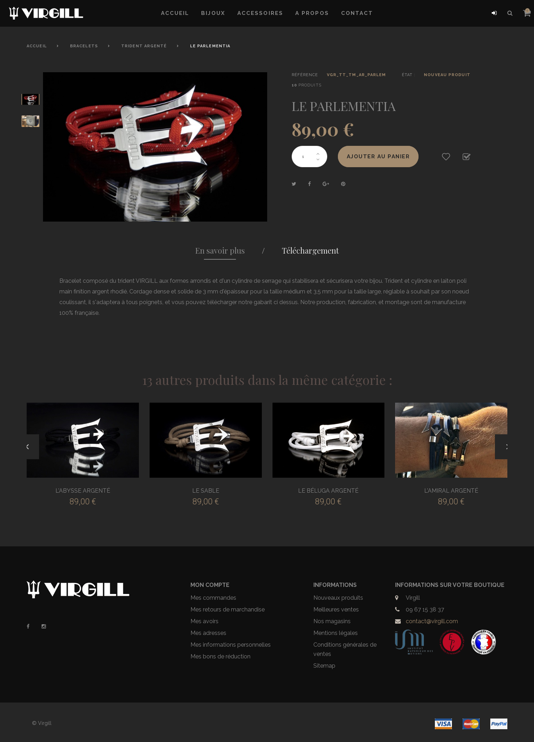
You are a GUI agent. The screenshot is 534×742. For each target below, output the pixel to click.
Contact (357, 13)
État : (409, 75)
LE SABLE (205, 490)
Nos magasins (332, 621)
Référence (305, 75)
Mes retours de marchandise (227, 609)
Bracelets (84, 46)
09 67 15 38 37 (425, 609)
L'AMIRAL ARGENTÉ (451, 490)
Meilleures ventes (336, 609)
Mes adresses (208, 633)
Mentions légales (335, 633)
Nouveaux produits (338, 597)
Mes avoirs (204, 621)
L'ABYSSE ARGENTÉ (82, 490)
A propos (312, 13)
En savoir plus (220, 250)
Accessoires (260, 13)
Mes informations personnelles (230, 644)
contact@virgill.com (432, 621)
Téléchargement (310, 250)
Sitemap (324, 665)
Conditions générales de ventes (345, 649)
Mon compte (210, 585)
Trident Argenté (144, 46)
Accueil (175, 13)
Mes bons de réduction (220, 656)
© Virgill (42, 723)
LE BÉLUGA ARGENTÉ (328, 490)
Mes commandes (213, 597)
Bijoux (213, 13)
